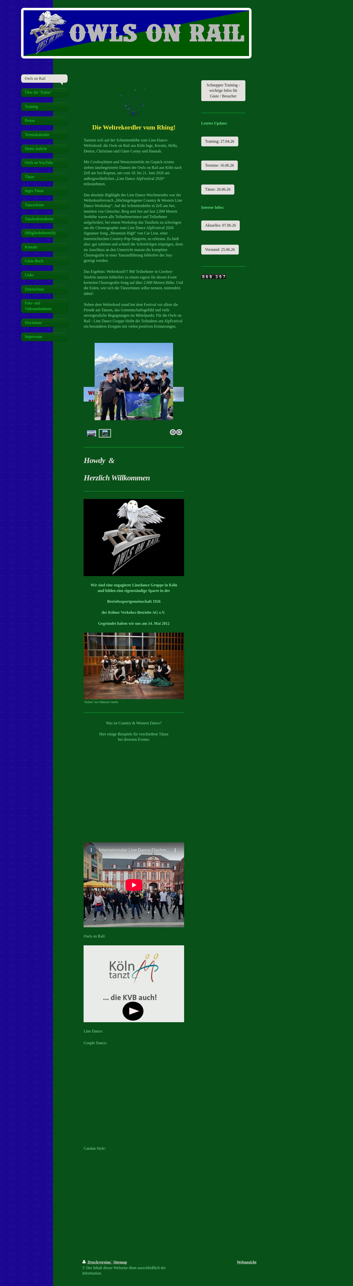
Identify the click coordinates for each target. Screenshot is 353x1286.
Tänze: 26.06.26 (218, 189)
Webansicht (246, 1262)
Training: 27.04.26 (219, 141)
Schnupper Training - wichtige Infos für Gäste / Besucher (223, 90)
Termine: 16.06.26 (219, 165)
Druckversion (97, 1262)
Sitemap (120, 1262)
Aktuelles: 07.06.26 (220, 225)
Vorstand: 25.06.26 (220, 249)
